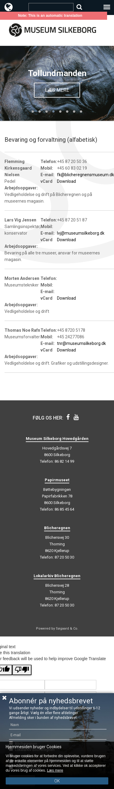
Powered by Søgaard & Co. (57, 628)
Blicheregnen (57, 528)
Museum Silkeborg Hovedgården (57, 438)
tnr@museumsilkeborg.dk (81, 343)
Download (66, 181)
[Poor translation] (22, 670)
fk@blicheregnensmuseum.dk (85, 174)
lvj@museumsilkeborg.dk (80, 233)
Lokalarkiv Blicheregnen (57, 576)
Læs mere (57, 90)
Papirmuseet (57, 480)
